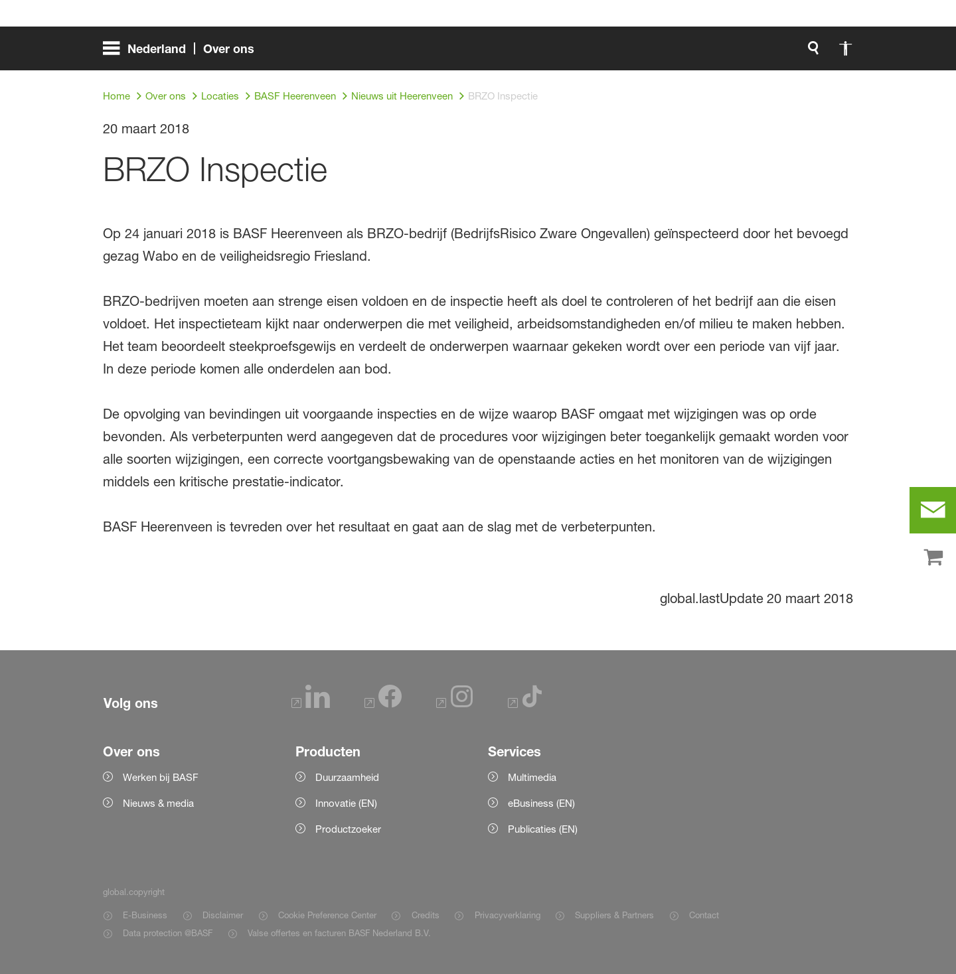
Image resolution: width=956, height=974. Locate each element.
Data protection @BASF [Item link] (167, 933)
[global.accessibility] (706, 53)
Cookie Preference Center (327, 915)
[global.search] (674, 53)
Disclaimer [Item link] (222, 915)
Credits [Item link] (425, 915)
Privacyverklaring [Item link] (507, 915)
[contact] (933, 510)
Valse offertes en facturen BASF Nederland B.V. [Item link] (341, 933)
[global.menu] (184, 53)
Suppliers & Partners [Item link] (614, 915)
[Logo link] (800, 53)
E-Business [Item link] (145, 915)
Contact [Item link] (704, 915)
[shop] (933, 558)
